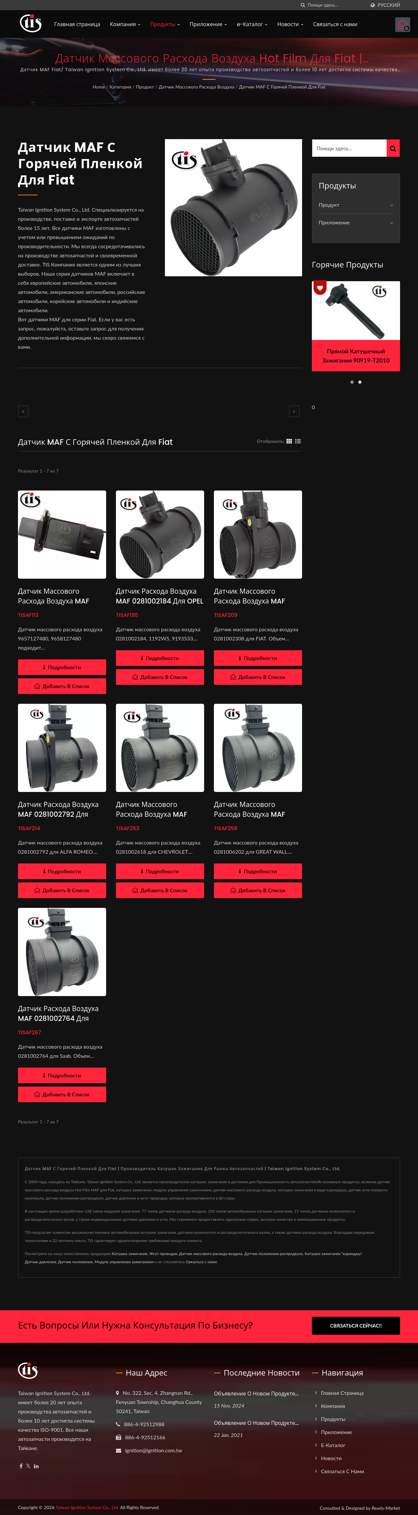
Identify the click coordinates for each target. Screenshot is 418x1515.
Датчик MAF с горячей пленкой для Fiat (282, 86)
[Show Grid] (289, 441)
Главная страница (77, 24)
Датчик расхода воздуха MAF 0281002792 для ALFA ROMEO (58, 814)
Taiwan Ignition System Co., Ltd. (87, 1505)
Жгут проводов (163, 1253)
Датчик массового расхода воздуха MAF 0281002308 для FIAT (249, 601)
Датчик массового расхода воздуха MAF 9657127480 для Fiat (53, 601)
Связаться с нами (335, 24)
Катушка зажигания (129, 1253)
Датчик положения (75, 1261)
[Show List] (298, 441)
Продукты (165, 24)
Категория (120, 86)
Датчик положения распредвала (273, 1253)
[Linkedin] (36, 1464)
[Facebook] (21, 1464)
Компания (125, 24)
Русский (389, 5)
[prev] (23, 411)
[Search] (337, 5)
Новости (290, 24)
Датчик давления (40, 1261)
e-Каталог (252, 24)
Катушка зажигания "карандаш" (333, 1253)
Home (99, 86)
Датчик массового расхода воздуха (196, 86)
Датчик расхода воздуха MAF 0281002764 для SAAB (58, 1018)
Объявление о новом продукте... (256, 1392)
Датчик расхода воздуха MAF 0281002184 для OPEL (159, 596)
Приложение (208, 24)
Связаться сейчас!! (356, 1326)
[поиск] (303, 5)
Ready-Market (386, 1506)
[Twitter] (28, 1464)
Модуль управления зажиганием (123, 1261)
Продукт (145, 86)
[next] (294, 411)
